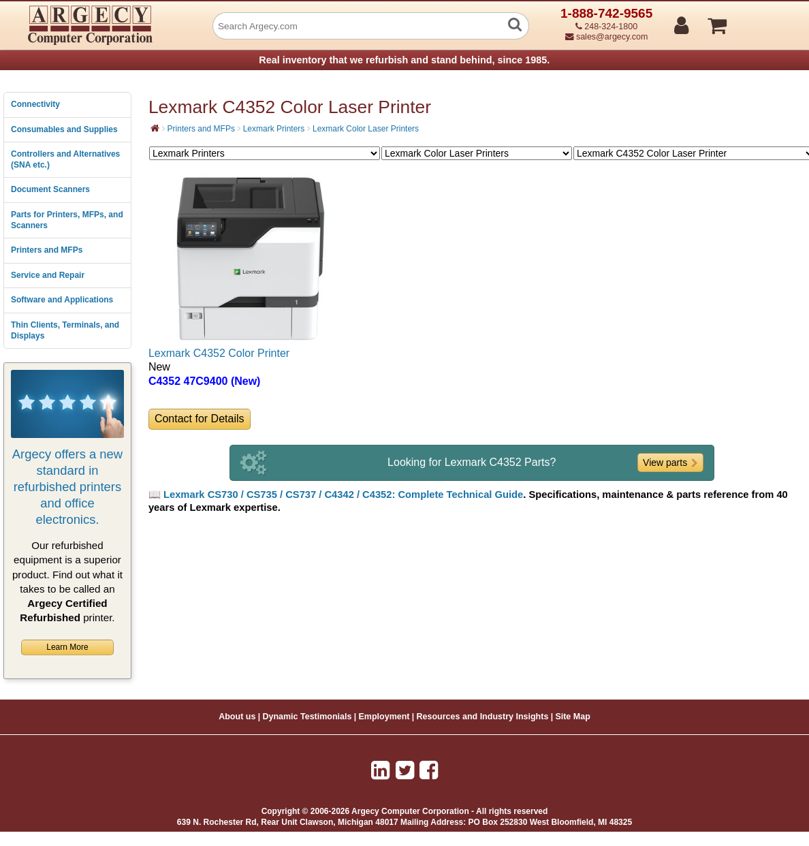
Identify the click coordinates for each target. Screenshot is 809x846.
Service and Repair (47, 275)
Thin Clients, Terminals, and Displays (65, 330)
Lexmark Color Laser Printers (366, 129)
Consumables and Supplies (64, 129)
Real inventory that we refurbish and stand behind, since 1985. (404, 59)
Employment (384, 716)
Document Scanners (50, 189)
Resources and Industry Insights (483, 716)
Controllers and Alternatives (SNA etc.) (65, 159)
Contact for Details (199, 418)
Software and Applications (62, 299)
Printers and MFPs (46, 250)
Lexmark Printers (274, 129)
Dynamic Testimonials (306, 716)
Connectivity (35, 104)
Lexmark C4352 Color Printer (218, 353)
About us (237, 716)
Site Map (572, 716)
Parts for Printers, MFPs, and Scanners (67, 220)
